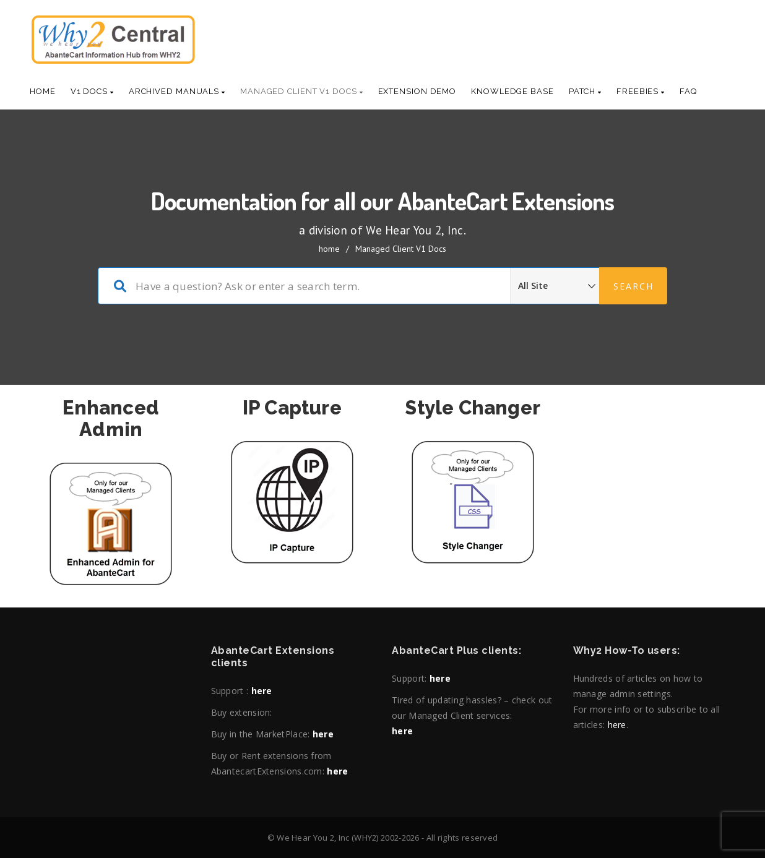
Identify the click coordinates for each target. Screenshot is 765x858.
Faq (688, 91)
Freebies (640, 91)
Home (43, 91)
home (329, 248)
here (261, 691)
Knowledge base (512, 91)
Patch (585, 91)
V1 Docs (92, 91)
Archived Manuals (177, 91)
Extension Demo (417, 91)
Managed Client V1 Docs (301, 91)
